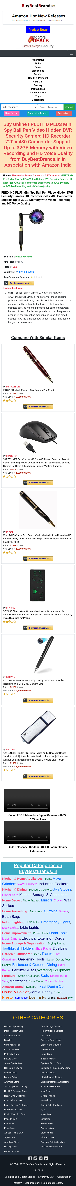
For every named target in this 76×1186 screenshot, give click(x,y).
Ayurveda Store (11, 1082)
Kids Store (9, 1123)
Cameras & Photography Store (55, 1068)
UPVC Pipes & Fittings (51, 1077)
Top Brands (9, 1137)
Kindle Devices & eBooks (16, 1105)
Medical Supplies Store (15, 1114)
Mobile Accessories (13, 1109)
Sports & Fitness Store (51, 1063)
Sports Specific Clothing (15, 1086)
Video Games (10, 1072)
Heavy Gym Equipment (15, 1096)
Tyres (43, 1109)
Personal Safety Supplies (52, 1142)
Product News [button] (38, 29)
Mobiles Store (47, 1049)
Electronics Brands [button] (38, 113)
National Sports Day (13, 1026)
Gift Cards (45, 1035)
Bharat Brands (27, 1176)
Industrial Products (13, 1100)
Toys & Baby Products (51, 1105)
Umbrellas (45, 1119)
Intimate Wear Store (50, 1086)
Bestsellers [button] (64, 113)
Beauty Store (10, 1059)
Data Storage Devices (51, 1026)
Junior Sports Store (13, 1063)
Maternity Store (11, 1054)
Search (69, 107)
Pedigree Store (48, 1072)
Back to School (11, 1077)
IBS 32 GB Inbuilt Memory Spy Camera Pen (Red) (28, 390)
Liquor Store (46, 1054)
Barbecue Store (11, 1151)
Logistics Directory (53, 1182)
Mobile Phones (48, 1096)
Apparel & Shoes (12, 1035)
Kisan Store (9, 1128)
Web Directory (32, 1182)
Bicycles (8, 1040)
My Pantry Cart (46, 1176)
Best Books (11, 1176)
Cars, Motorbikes (12, 1045)
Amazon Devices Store (51, 1146)
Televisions (46, 1100)
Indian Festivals (48, 1059)
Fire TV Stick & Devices (52, 1031)
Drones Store (47, 1133)
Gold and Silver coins (51, 1040)
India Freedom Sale (13, 1031)
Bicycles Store (47, 1137)
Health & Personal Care (15, 1091)
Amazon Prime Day (13, 1133)
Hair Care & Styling (13, 1068)
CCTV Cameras (11, 1049)
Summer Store (47, 1128)
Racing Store (10, 1146)
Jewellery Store (11, 1142)
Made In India (10, 1119)
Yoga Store (46, 1091)
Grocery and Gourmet (51, 1045)
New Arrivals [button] (12, 113)
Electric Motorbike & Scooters (55, 1082)
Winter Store (47, 1123)
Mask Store (46, 1114)
